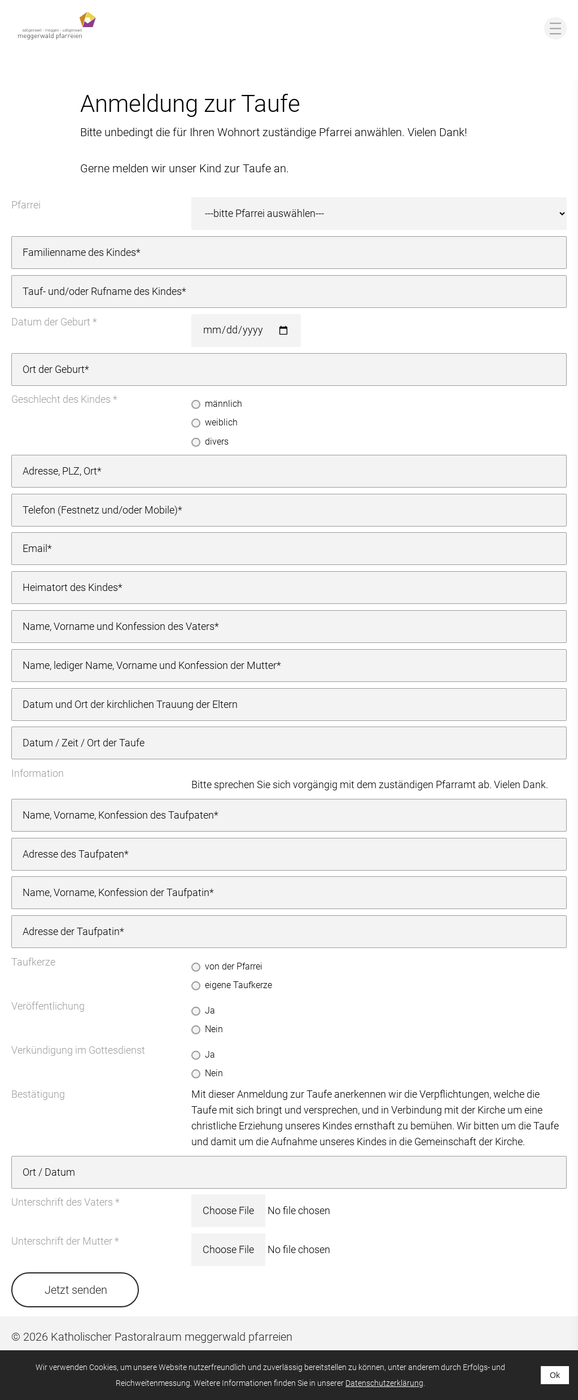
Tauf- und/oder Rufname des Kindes (102, 291)
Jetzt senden (76, 1290)
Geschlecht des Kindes (61, 399)
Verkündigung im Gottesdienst (78, 1050)
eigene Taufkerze (238, 985)
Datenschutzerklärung (384, 1383)
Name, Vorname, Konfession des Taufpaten (118, 815)
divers (217, 441)
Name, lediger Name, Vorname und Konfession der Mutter (150, 665)
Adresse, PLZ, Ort (60, 471)
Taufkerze (33, 962)
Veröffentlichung (48, 1006)
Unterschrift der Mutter (61, 1241)
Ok (555, 1375)
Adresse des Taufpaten (73, 854)
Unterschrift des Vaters (62, 1202)
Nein (214, 1029)
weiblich (221, 422)
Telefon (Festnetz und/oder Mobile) (100, 510)
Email (35, 548)
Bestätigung (38, 1094)
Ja (210, 1010)
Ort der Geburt (54, 369)
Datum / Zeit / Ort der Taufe (83, 743)
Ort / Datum (49, 1172)
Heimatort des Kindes (70, 587)
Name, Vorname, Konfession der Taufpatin (116, 892)
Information (37, 773)
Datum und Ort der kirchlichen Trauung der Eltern (130, 704)
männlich (223, 403)
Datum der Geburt (50, 322)
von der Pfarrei (233, 966)
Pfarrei (26, 205)
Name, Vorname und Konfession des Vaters (118, 626)
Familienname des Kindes (79, 252)
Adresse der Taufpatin (71, 931)
